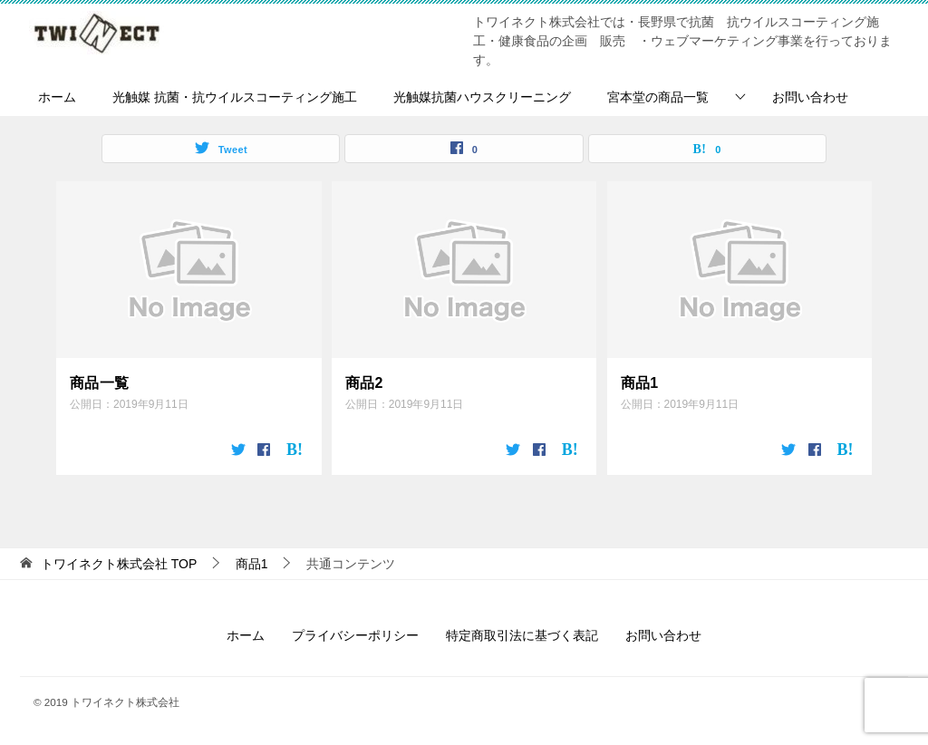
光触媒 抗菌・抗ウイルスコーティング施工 (234, 97)
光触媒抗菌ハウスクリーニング (482, 97)
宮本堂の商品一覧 (658, 97)
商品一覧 (100, 383)
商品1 (640, 383)
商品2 (364, 383)
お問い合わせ (810, 97)
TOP (119, 563)
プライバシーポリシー (355, 635)
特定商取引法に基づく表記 (522, 635)
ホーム (57, 97)
